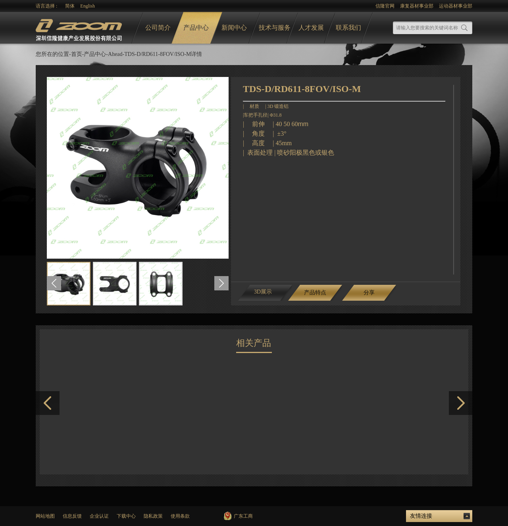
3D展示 (263, 292)
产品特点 (315, 293)
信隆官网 (384, 6)
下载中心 (126, 516)
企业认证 (99, 516)
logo (80, 28)
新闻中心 (234, 27)
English (87, 6)
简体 (70, 6)
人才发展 (311, 27)
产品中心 (196, 27)
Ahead (115, 54)
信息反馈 (72, 516)
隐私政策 (153, 516)
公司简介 (158, 27)
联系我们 (348, 27)
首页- (77, 54)
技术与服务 (275, 27)
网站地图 (45, 516)
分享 (369, 293)
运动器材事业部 (455, 6)
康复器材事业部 (416, 6)
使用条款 (180, 516)
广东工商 (243, 516)
